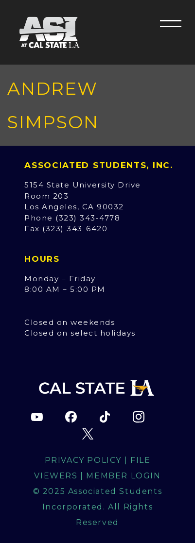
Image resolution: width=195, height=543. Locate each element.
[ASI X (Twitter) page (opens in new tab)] (88, 434)
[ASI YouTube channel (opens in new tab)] (37, 417)
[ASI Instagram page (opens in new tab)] (138, 417)
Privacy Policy (83, 460)
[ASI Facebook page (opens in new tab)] (71, 417)
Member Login (123, 475)
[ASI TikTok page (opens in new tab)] (104, 417)
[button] (170, 23)
